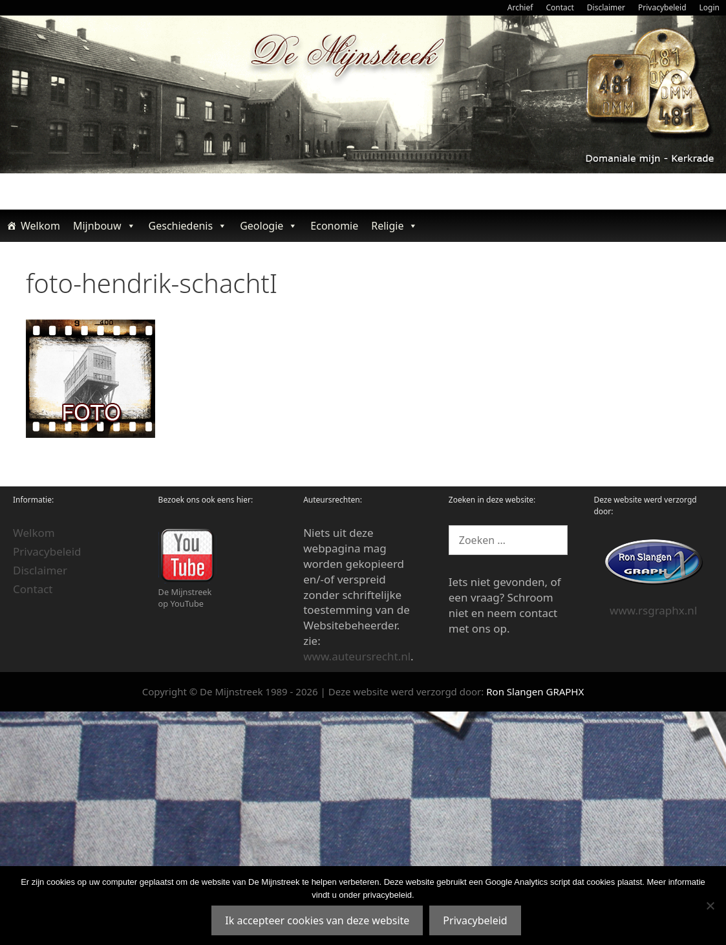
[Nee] (709, 905)
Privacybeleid (662, 7)
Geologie (268, 226)
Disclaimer (606, 7)
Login (709, 7)
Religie (394, 226)
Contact (559, 7)
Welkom (40, 226)
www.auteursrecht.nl (357, 656)
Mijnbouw (104, 226)
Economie (334, 226)
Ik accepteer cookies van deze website (317, 920)
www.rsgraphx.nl (653, 610)
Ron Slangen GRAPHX (535, 691)
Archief (520, 7)
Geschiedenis (188, 226)
